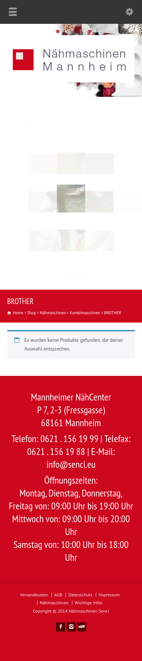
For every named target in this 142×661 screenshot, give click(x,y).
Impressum (109, 594)
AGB (58, 594)
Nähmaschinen (54, 602)
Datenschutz (80, 594)
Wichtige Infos (88, 602)
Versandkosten (34, 594)
